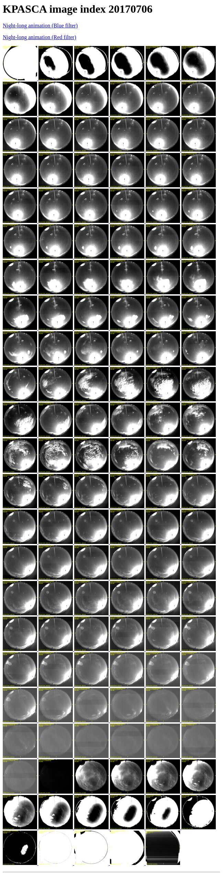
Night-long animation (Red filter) (39, 37)
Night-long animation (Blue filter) (40, 25)
